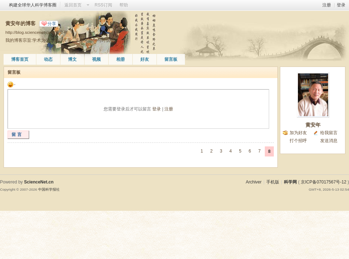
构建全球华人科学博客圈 (32, 5)
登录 (341, 5)
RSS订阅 (103, 5)
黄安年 (313, 125)
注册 (326, 5)
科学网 (290, 182)
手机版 (272, 182)
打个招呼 (298, 140)
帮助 (123, 5)
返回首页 (73, 5)
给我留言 (328, 132)
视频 (96, 59)
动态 (48, 59)
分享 (51, 23)
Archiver (254, 182)
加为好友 (298, 132)
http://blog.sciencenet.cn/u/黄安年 (36, 32)
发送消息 (328, 140)
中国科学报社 (49, 189)
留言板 (170, 59)
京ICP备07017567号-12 (323, 182)
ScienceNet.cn (39, 182)
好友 (144, 59)
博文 (72, 59)
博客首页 (19, 59)
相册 (120, 59)
